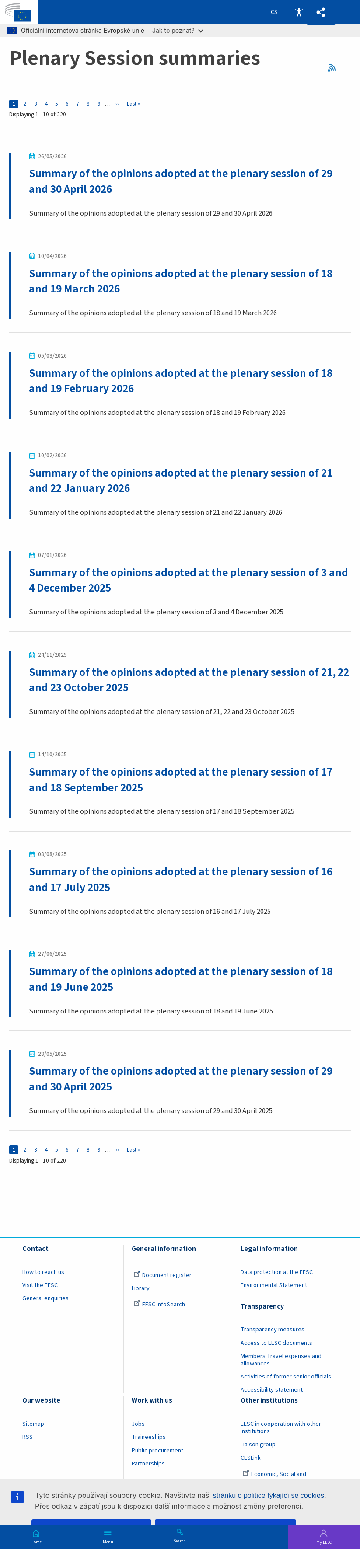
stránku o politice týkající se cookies (268, 1495)
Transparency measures (272, 1330)
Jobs (138, 1424)
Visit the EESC (40, 1285)
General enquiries (45, 1299)
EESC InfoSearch (159, 1305)
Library (141, 1288)
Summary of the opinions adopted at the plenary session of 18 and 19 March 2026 (180, 281)
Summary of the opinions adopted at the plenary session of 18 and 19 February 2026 (180, 381)
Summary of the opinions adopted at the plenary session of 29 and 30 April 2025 (180, 1079)
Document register (162, 1275)
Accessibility (299, 12)
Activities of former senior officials (286, 1376)
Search (180, 1540)
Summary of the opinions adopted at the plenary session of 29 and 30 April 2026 (180, 181)
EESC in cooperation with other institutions (281, 1428)
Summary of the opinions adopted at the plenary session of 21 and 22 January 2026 (180, 480)
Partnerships (148, 1463)
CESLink (251, 1458)
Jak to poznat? (177, 30)
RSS (334, 68)
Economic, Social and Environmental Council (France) (281, 1478)
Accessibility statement (272, 1390)
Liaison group (258, 1445)
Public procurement (157, 1450)
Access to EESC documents (276, 1343)
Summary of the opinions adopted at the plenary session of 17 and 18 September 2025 (180, 779)
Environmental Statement (274, 1285)
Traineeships (149, 1437)
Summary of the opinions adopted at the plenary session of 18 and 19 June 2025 (180, 979)
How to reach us (43, 1272)
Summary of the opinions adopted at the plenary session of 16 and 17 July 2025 (180, 879)
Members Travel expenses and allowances (281, 1360)
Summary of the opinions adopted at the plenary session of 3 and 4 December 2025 (188, 580)
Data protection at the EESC (277, 1272)
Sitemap (33, 1424)
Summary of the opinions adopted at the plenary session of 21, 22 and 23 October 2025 (189, 680)
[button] (321, 12)
